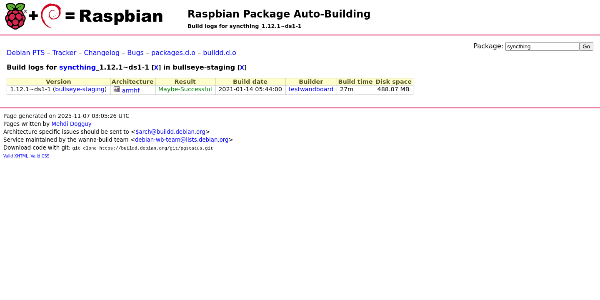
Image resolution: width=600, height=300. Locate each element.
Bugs (135, 53)
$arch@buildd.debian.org (170, 132)
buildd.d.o (219, 53)
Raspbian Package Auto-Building (279, 14)
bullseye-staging (80, 89)
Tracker (64, 53)
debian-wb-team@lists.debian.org (182, 140)
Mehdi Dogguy (71, 124)
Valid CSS (40, 156)
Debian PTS (26, 53)
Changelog (102, 53)
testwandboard (310, 89)
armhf (131, 90)
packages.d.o (173, 53)
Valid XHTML (15, 156)
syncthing (77, 67)
